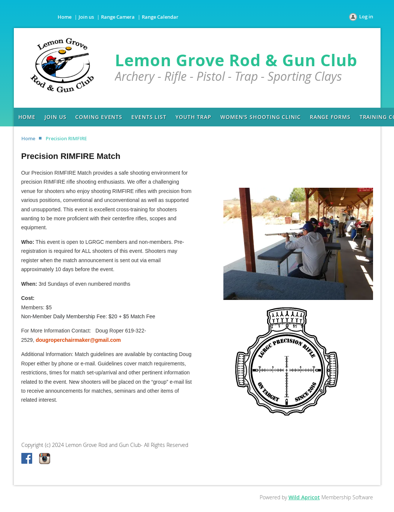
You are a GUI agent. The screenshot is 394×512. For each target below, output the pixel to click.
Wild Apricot (304, 497)
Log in (366, 16)
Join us (86, 16)
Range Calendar (160, 16)
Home (64, 16)
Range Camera (118, 16)
